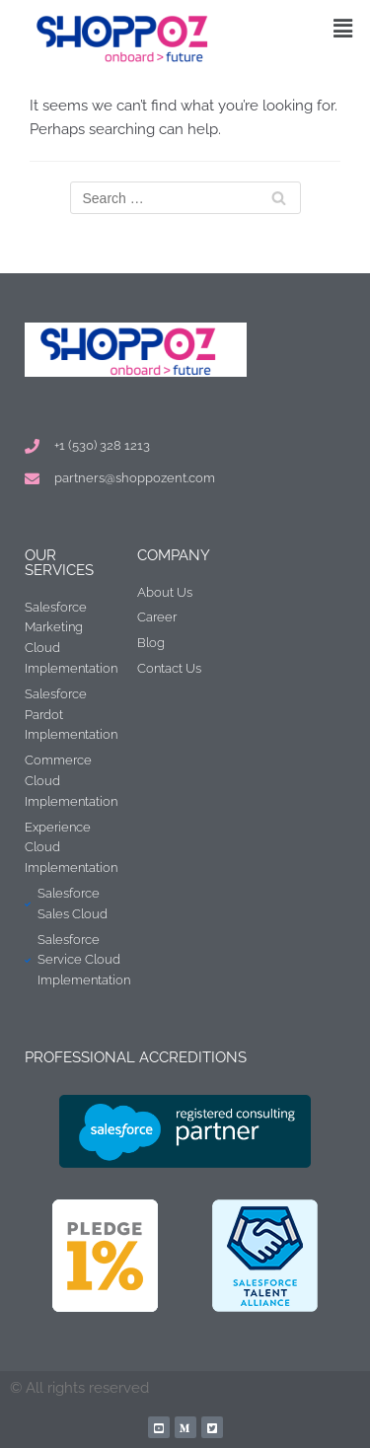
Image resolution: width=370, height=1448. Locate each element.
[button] (343, 28)
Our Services (59, 562)
